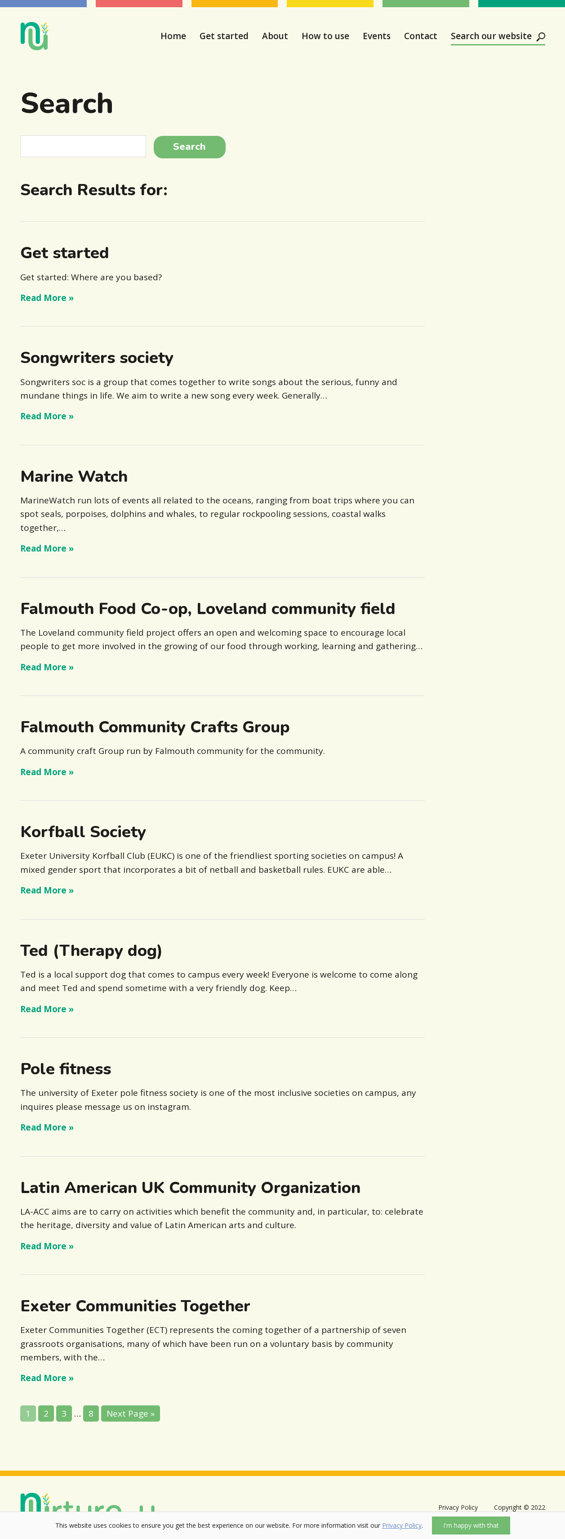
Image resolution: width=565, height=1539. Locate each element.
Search (189, 146)
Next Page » (131, 1413)
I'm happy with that (471, 1525)
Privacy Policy (402, 1525)
